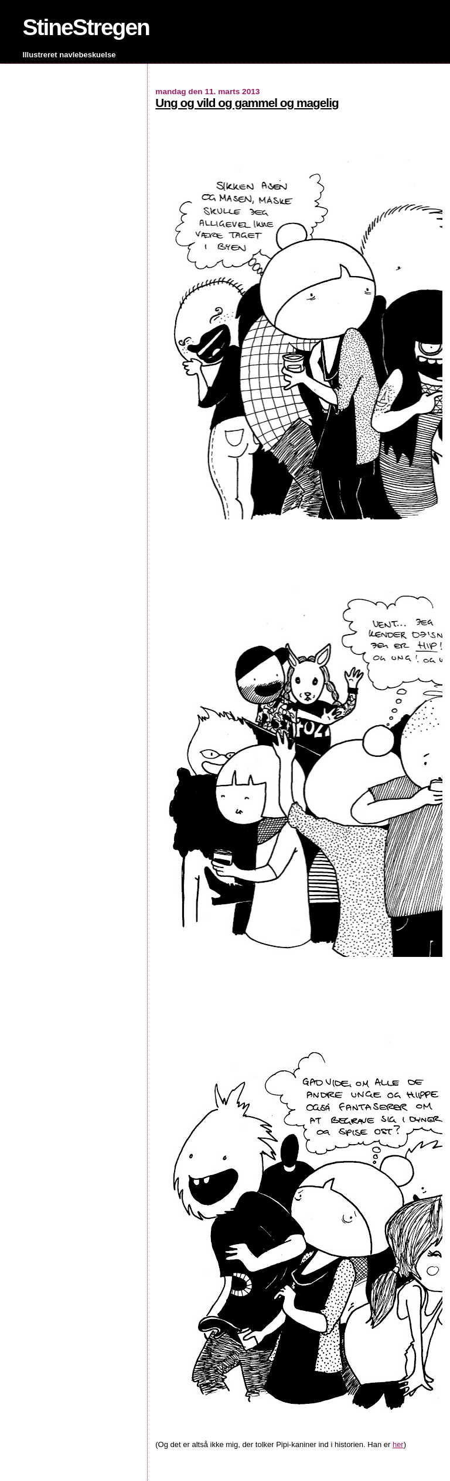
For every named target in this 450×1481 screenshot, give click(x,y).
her (398, 1444)
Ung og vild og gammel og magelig (246, 102)
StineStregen (85, 27)
